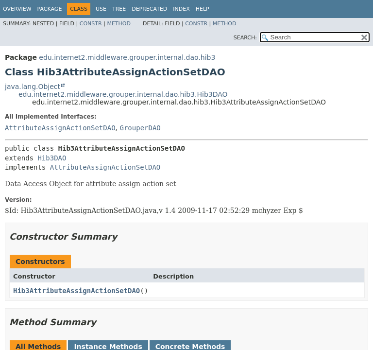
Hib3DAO (51, 158)
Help (202, 9)
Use (101, 9)
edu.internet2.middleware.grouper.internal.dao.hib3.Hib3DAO (123, 94)
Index (181, 9)
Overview (17, 9)
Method (119, 23)
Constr (91, 23)
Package (49, 9)
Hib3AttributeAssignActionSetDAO (76, 291)
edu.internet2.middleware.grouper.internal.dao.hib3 (127, 57)
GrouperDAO (139, 128)
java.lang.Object (32, 86)
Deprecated (149, 9)
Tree (119, 9)
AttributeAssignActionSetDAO (60, 128)
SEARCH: (245, 38)
